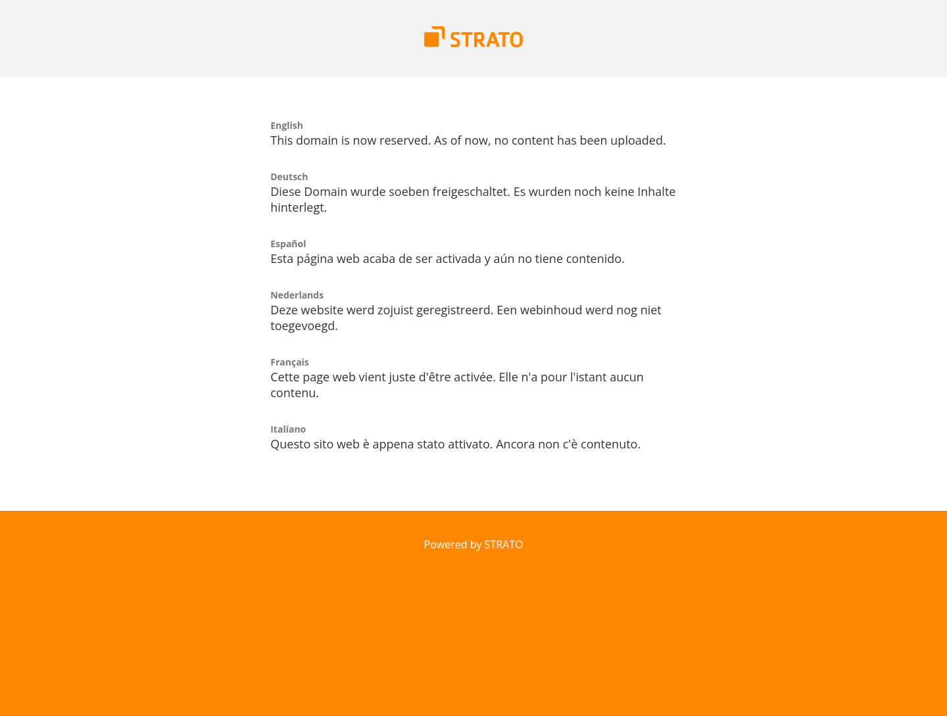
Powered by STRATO (473, 544)
